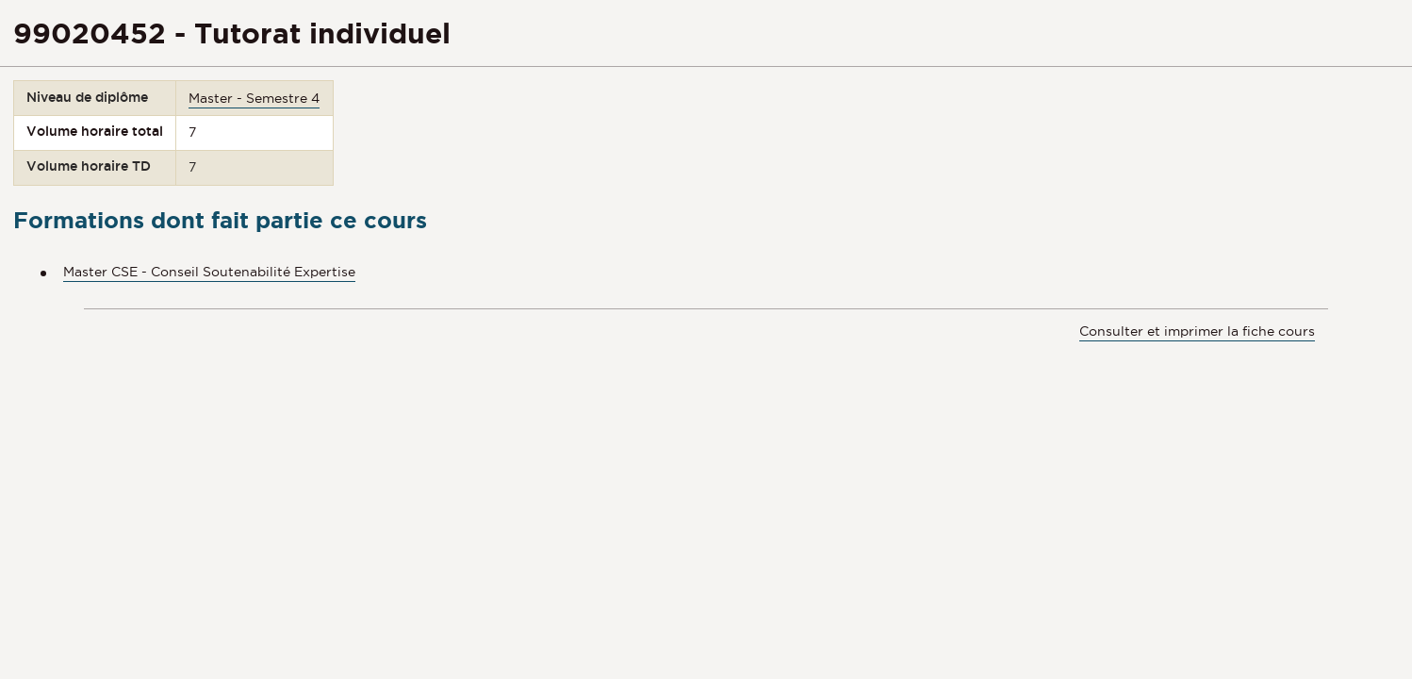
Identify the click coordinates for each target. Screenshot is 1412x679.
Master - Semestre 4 (254, 98)
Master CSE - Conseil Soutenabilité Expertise (209, 271)
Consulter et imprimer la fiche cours (1197, 331)
